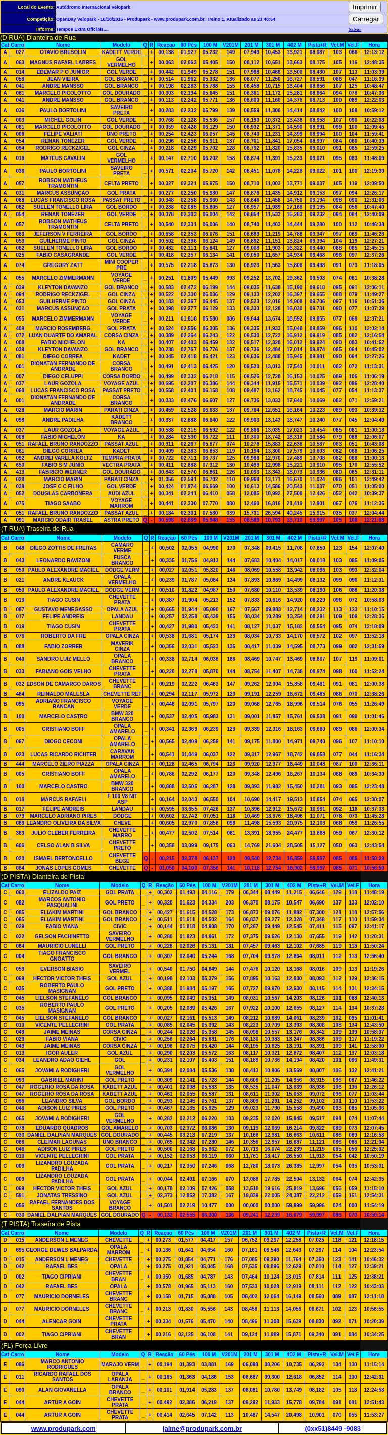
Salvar (355, 29)
